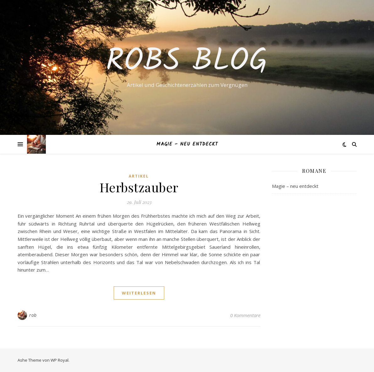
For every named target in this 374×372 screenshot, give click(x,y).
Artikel (139, 176)
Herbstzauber (139, 187)
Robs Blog (187, 61)
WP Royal (59, 360)
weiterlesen (139, 293)
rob (33, 315)
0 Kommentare (245, 315)
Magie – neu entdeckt (187, 144)
